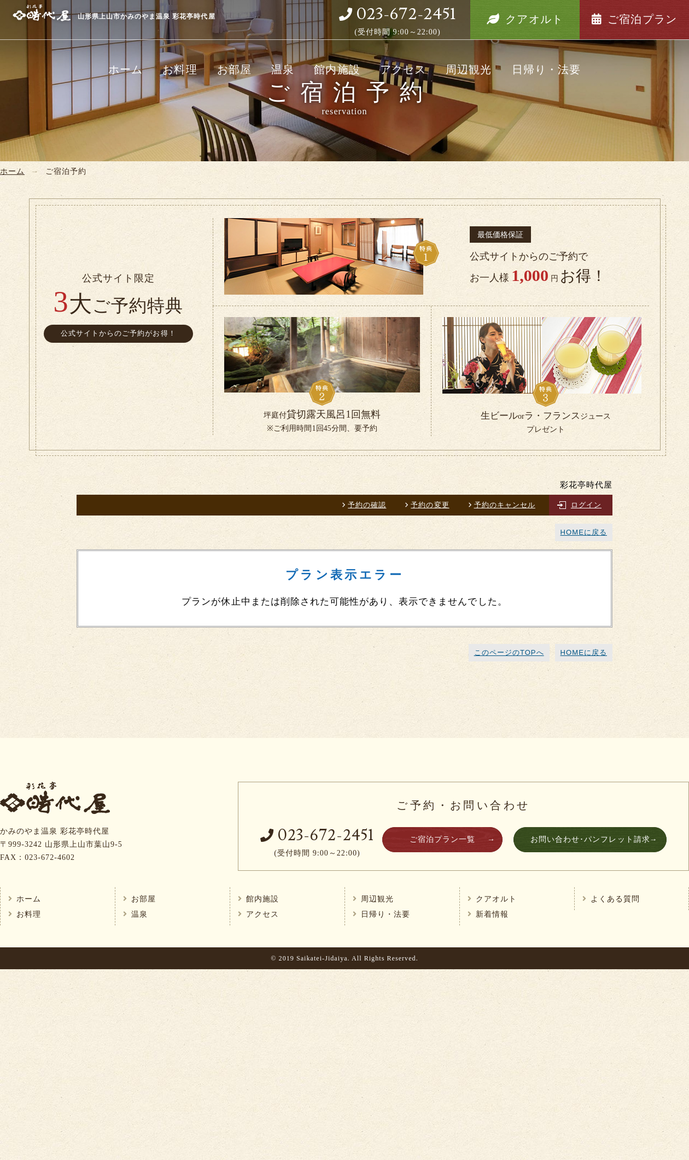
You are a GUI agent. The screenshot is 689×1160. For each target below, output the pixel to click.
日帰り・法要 (546, 69)
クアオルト (534, 19)
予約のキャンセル (504, 505)
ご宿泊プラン (642, 19)
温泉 (282, 69)
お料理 (179, 69)
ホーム (125, 69)
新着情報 (492, 914)
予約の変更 (430, 505)
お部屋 (234, 69)
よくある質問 (615, 898)
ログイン (586, 505)
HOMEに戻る (583, 532)
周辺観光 (469, 69)
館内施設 (337, 69)
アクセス (403, 69)
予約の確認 (367, 505)
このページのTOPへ (509, 652)
